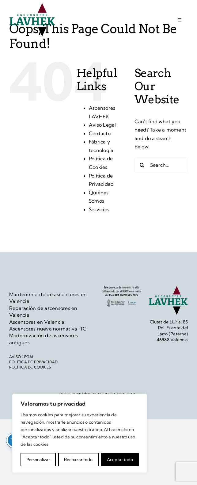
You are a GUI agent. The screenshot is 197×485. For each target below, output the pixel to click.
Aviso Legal (102, 125)
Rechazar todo (78, 459)
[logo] (32, 5)
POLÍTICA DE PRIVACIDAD (33, 362)
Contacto (100, 133)
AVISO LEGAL (22, 356)
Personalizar (38, 459)
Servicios (99, 209)
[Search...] (161, 165)
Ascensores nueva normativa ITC (47, 329)
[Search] (142, 165)
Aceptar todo (120, 459)
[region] (79, 433)
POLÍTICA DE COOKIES (30, 367)
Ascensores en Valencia (36, 322)
